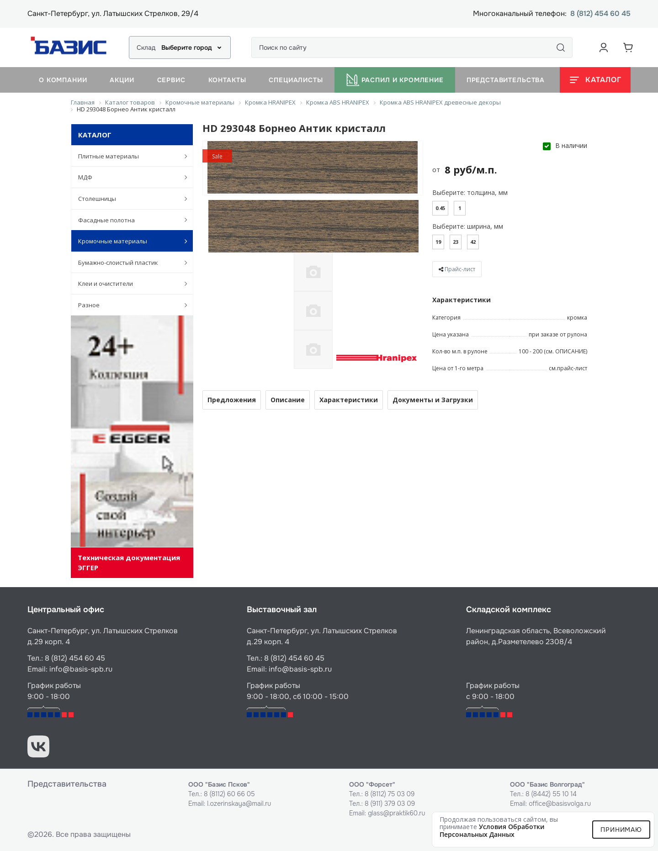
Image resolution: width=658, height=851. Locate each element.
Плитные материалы (128, 156)
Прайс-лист (460, 269)
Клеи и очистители (128, 283)
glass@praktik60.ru (396, 813)
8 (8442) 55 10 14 (551, 794)
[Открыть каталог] (595, 80)
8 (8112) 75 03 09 (390, 794)
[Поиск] (561, 47)
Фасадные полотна (128, 219)
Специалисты (296, 80)
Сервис (171, 80)
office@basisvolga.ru (560, 803)
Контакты (227, 80)
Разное (128, 305)
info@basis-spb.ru (80, 669)
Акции (122, 80)
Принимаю (621, 829)
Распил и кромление (395, 80)
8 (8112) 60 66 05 (229, 794)
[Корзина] (628, 47)
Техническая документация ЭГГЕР (129, 562)
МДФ (128, 177)
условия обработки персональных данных (492, 830)
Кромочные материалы (128, 241)
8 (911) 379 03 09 (390, 803)
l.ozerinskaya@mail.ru (239, 803)
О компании (63, 80)
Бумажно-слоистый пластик (128, 262)
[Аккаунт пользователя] (603, 47)
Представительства (506, 80)
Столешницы (128, 198)
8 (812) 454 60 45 (600, 14)
